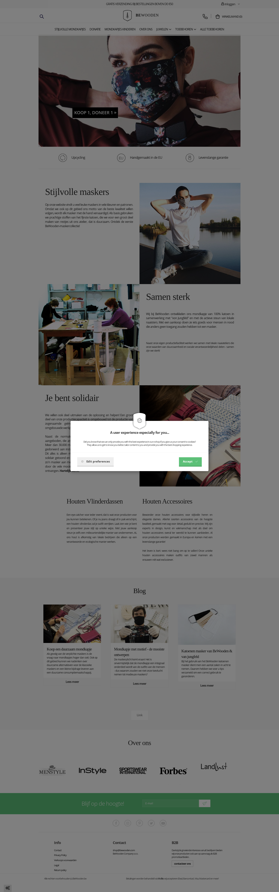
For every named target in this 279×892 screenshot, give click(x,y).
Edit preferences (95, 461)
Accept (190, 461)
